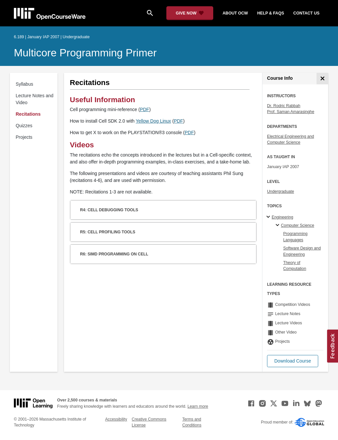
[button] (292, 361)
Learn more (197, 406)
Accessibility (116, 419)
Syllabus (24, 84)
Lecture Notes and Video (34, 99)
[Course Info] (322, 78)
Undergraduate (280, 191)
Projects (24, 137)
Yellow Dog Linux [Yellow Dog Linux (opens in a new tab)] (153, 121)
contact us (306, 13)
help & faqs (270, 13)
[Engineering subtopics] (269, 217)
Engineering (282, 217)
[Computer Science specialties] (278, 225)
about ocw (235, 13)
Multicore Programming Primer (85, 53)
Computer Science (297, 225)
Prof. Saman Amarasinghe (290, 111)
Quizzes (24, 125)
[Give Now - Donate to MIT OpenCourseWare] (190, 13)
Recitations (28, 114)
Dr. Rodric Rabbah (283, 105)
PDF (144, 109)
